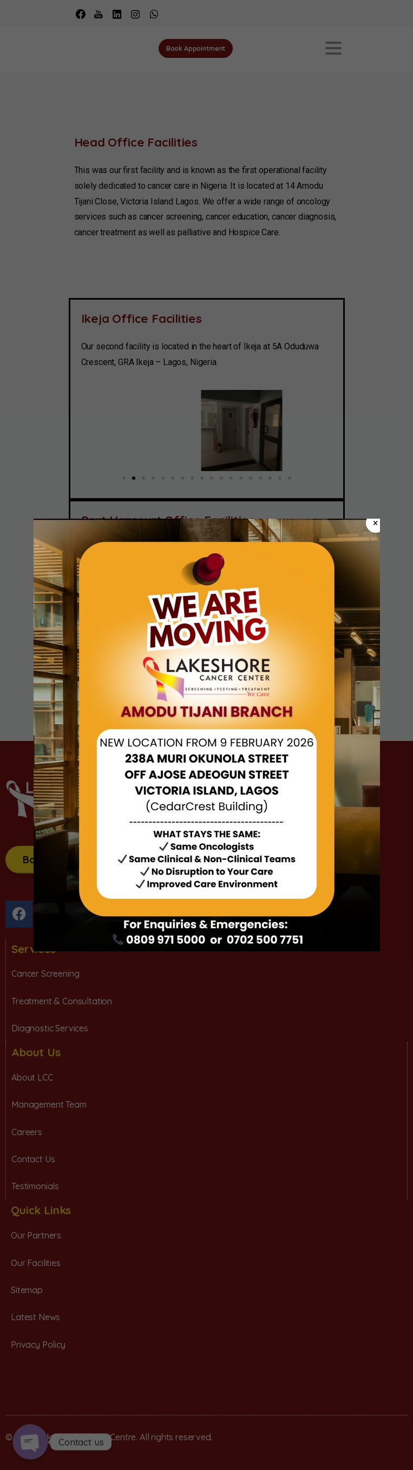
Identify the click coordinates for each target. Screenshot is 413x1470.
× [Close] (375, 522)
